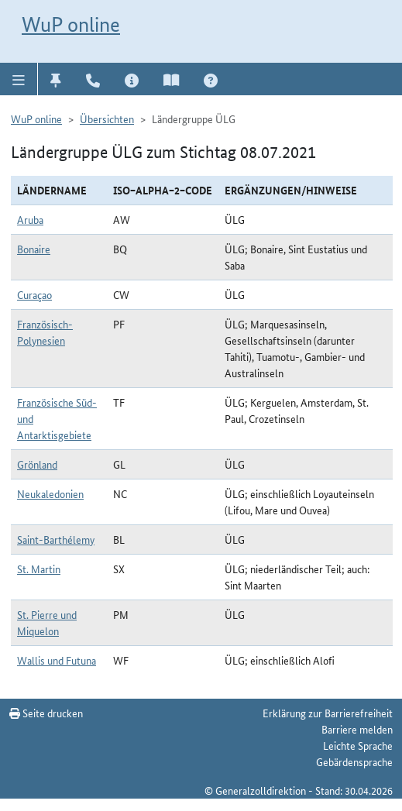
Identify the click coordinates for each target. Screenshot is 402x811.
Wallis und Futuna (56, 660)
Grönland (37, 464)
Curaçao (34, 294)
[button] (19, 79)
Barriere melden (357, 729)
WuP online (71, 24)
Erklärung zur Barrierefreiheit (328, 712)
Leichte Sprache (358, 745)
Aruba (30, 219)
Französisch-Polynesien (45, 332)
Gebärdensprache (354, 761)
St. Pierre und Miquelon (47, 622)
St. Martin (38, 568)
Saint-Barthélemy (55, 539)
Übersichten (107, 118)
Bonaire (33, 248)
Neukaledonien (50, 493)
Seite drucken (46, 712)
